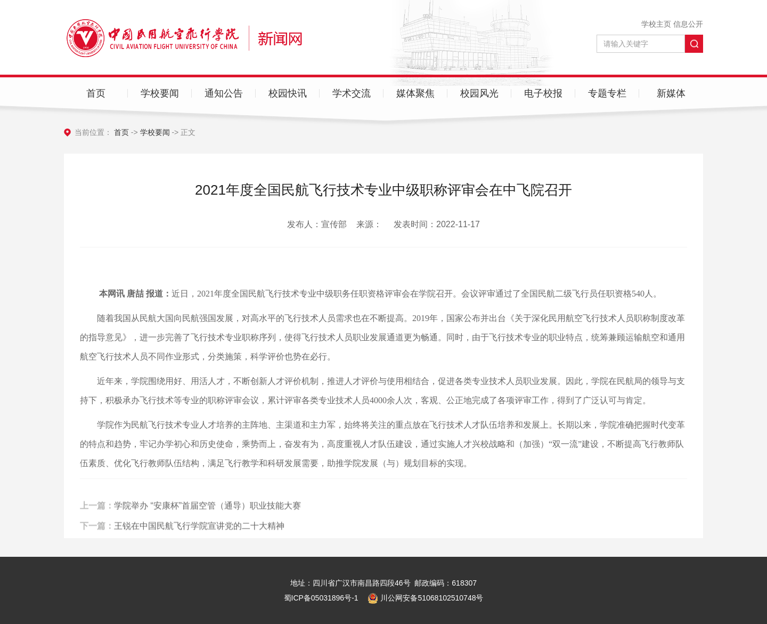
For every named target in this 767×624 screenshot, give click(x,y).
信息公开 (688, 24)
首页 (95, 93)
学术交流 (351, 93)
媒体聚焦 (415, 93)
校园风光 (479, 93)
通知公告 (224, 93)
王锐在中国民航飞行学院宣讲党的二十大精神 (199, 533)
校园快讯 (287, 93)
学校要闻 (160, 93)
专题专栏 (607, 93)
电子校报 (543, 93)
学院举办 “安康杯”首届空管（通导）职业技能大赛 (207, 513)
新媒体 (671, 93)
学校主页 (656, 24)
